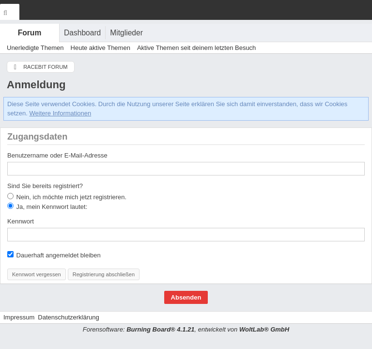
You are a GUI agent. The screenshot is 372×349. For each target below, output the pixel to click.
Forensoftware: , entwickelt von (186, 329)
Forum (30, 33)
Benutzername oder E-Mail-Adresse (57, 155)
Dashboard (82, 33)
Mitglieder (126, 33)
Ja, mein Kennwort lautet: (47, 206)
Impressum (18, 317)
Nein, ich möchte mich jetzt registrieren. (66, 197)
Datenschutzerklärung (68, 317)
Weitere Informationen (61, 113)
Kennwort (20, 221)
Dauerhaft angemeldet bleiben (54, 255)
